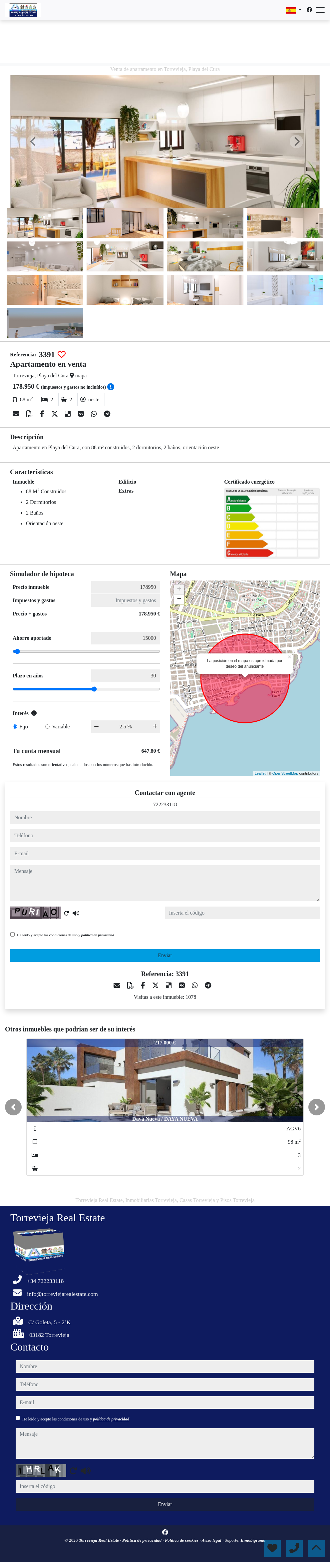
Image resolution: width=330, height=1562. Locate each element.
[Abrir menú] (320, 10)
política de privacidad (97, 935)
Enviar (165, 955)
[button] (13, 1107)
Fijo (23, 726)
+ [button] (179, 589)
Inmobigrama (252, 1540)
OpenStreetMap (285, 773)
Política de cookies (182, 1540)
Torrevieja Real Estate (99, 1540)
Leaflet (260, 773)
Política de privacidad (142, 1540)
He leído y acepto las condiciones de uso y (65, 935)
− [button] (179, 599)
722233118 (165, 804)
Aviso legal (212, 1540)
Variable (61, 726)
